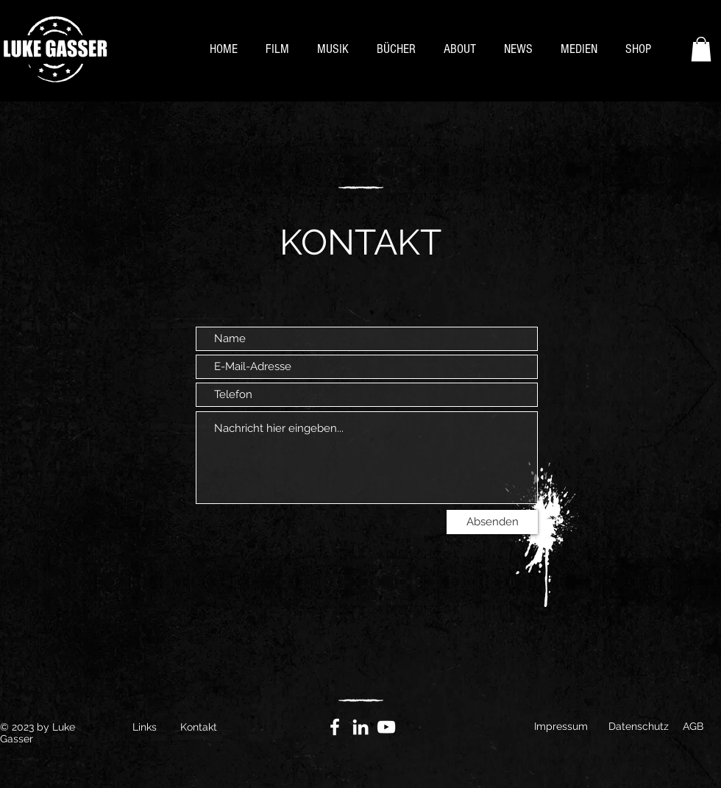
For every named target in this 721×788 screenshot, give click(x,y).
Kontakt (198, 727)
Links (144, 727)
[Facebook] (335, 727)
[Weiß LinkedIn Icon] (360, 727)
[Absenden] (492, 522)
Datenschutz (638, 726)
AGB (693, 726)
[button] (701, 49)
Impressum (561, 726)
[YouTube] (386, 727)
